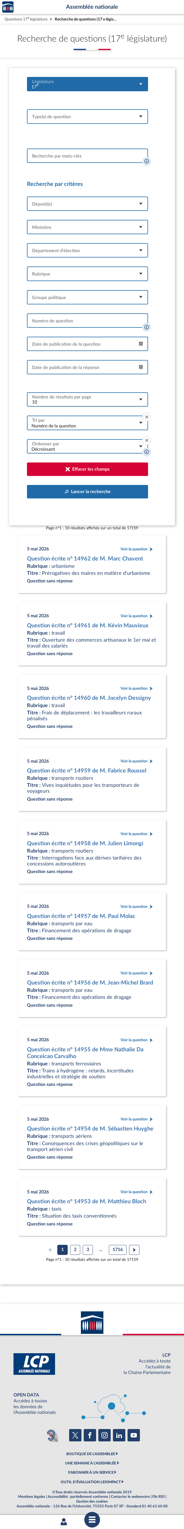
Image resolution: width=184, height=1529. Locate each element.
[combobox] (87, 84)
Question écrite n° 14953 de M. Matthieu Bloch (86, 1201)
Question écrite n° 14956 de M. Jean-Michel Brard (90, 983)
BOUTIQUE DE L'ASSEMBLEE (90, 1454)
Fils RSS (158, 1496)
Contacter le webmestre (130, 1496)
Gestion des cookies (92, 1501)
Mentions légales (31, 1496)
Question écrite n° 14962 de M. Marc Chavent (85, 559)
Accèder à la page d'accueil (7, 7)
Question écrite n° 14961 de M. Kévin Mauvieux (87, 625)
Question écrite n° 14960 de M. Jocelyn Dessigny (89, 698)
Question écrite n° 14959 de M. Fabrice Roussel (86, 771)
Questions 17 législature (25, 18)
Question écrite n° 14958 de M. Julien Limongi (85, 843)
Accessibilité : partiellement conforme (78, 1496)
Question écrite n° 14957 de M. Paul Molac (81, 916)
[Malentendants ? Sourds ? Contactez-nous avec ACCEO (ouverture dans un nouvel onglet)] (51, 1435)
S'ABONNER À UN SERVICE (90, 1472)
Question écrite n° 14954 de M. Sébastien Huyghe (90, 1129)
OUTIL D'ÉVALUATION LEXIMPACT (91, 1482)
